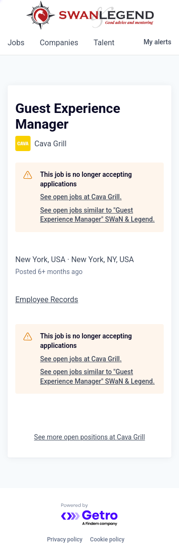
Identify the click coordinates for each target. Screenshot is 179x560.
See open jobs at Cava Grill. (81, 197)
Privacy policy (64, 539)
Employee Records (46, 299)
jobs (16, 42)
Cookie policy (107, 539)
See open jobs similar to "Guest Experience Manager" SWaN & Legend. (97, 215)
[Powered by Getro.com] (89, 515)
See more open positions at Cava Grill (89, 437)
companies (59, 42)
